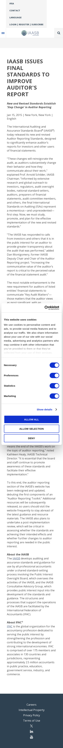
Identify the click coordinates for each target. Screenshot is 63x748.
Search (58, 33)
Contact (14, 10)
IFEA (11, 3)
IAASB (16, 558)
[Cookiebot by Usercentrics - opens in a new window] (45, 308)
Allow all (31, 419)
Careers (31, 704)
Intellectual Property (32, 710)
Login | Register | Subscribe (26, 24)
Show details (44, 409)
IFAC (9, 626)
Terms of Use (31, 720)
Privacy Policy (31, 715)
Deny (31, 438)
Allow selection (31, 428)
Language (15, 17)
